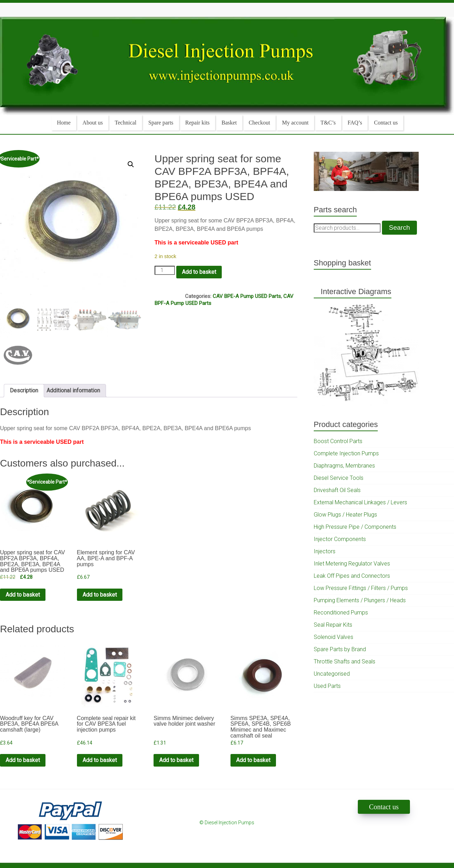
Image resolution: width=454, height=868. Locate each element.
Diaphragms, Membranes (344, 465)
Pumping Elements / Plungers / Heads (360, 600)
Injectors (324, 551)
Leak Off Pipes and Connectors (352, 575)
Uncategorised (332, 673)
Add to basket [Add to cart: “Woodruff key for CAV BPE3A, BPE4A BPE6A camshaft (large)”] (23, 760)
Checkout (259, 123)
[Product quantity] (165, 270)
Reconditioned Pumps (341, 612)
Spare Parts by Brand (340, 649)
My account (295, 123)
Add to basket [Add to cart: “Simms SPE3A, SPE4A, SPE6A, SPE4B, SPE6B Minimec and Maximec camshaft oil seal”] (253, 760)
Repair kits (197, 123)
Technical (125, 123)
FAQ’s (355, 123)
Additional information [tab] (73, 390)
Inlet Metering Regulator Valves (352, 563)
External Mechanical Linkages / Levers (360, 502)
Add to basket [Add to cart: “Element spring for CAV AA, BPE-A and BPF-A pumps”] (100, 594)
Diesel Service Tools (338, 478)
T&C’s (328, 123)
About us (93, 123)
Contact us (386, 123)
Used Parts (327, 686)
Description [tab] (24, 390)
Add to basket (199, 272)
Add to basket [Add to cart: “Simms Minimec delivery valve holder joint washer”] (176, 760)
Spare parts (160, 123)
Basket (229, 123)
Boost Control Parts (338, 441)
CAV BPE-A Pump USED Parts (247, 296)
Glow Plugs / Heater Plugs (345, 514)
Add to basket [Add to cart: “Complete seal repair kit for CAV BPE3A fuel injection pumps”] (100, 760)
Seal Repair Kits (333, 624)
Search (399, 227)
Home (64, 123)
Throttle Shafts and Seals (344, 661)
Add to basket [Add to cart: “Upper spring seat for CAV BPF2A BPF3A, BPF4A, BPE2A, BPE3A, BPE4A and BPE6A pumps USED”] (23, 594)
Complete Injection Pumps (346, 453)
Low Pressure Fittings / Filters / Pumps (361, 588)
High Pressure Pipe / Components (355, 527)
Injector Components (340, 539)
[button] (131, 164)
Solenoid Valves (333, 637)
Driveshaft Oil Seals (337, 490)
